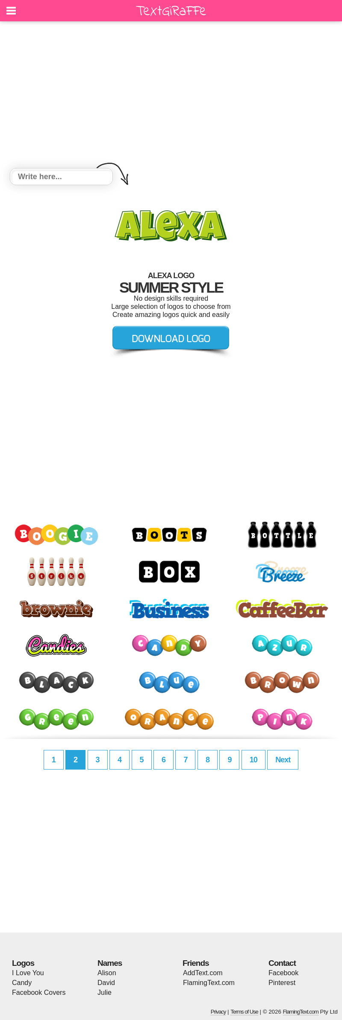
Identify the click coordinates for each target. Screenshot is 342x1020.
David (106, 982)
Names (109, 963)
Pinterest (281, 982)
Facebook (283, 972)
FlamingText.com (209, 982)
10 (253, 760)
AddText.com (202, 972)
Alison (106, 972)
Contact (282, 963)
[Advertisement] (171, 96)
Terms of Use (244, 1011)
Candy (22, 982)
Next (282, 760)
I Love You (28, 972)
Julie (104, 992)
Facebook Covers (38, 992)
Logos (23, 963)
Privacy (218, 1011)
